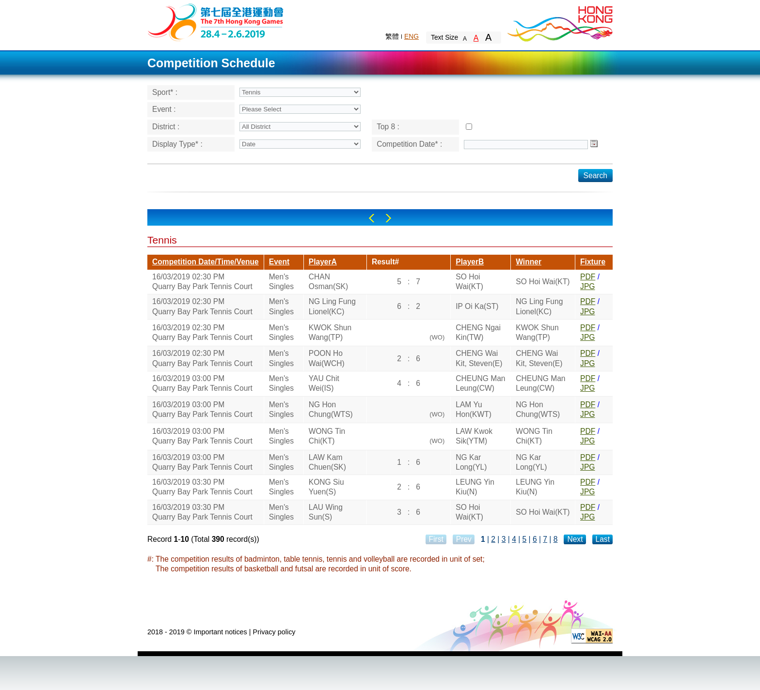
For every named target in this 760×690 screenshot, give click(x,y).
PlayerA (323, 262)
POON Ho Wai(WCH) (327, 358)
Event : (164, 109)
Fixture (592, 262)
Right (388, 218)
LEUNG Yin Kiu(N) (475, 487)
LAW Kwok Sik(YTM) (474, 436)
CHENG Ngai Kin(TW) (478, 332)
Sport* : (164, 92)
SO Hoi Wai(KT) (469, 282)
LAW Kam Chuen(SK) (327, 462)
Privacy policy (274, 632)
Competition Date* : (409, 144)
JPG (587, 286)
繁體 (392, 36)
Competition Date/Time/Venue (205, 262)
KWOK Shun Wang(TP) (330, 332)
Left (371, 218)
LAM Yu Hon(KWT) (473, 409)
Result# (385, 262)
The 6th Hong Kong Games (216, 21)
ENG (411, 36)
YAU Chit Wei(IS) (324, 383)
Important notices (220, 632)
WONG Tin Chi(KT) (327, 436)
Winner (528, 262)
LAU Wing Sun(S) (326, 512)
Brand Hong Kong (559, 22)
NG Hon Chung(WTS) (331, 409)
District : (165, 127)
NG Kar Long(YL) (471, 462)
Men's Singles (281, 282)
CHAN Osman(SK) (328, 282)
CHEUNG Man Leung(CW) (480, 383)
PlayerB (470, 262)
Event (279, 262)
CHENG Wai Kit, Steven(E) (479, 358)
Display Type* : (177, 144)
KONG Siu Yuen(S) (326, 487)
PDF (587, 277)
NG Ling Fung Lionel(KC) (332, 306)
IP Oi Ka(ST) (477, 306)
